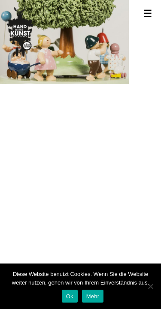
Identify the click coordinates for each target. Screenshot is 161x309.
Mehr (93, 296)
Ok (69, 296)
